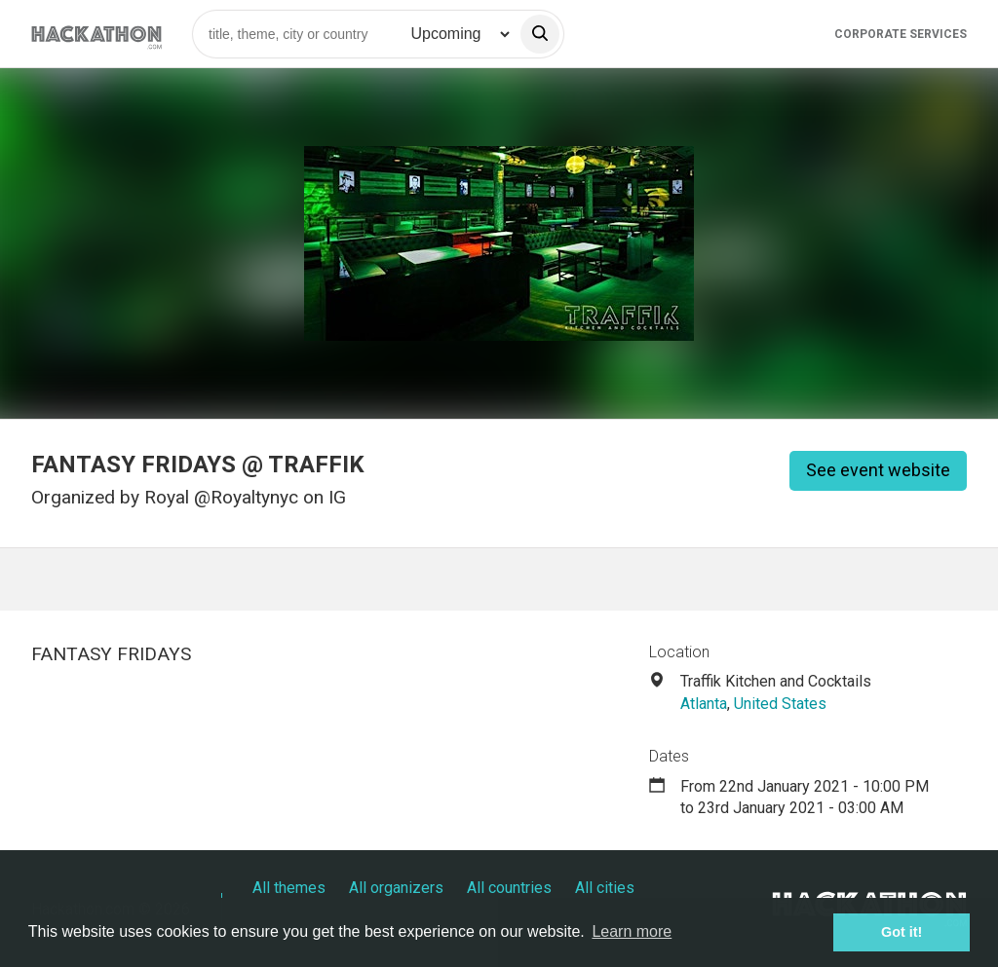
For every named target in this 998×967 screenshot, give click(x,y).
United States (780, 703)
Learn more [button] (632, 931)
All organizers (396, 887)
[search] (539, 34)
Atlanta (703, 703)
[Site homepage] (96, 34)
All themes (289, 887)
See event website (878, 470)
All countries (509, 887)
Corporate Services (900, 34)
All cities (604, 887)
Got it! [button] (901, 932)
